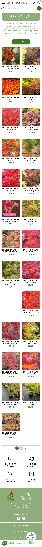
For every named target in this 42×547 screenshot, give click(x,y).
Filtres (21, 42)
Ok (39, 8)
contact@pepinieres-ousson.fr (21, 510)
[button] (4, 543)
